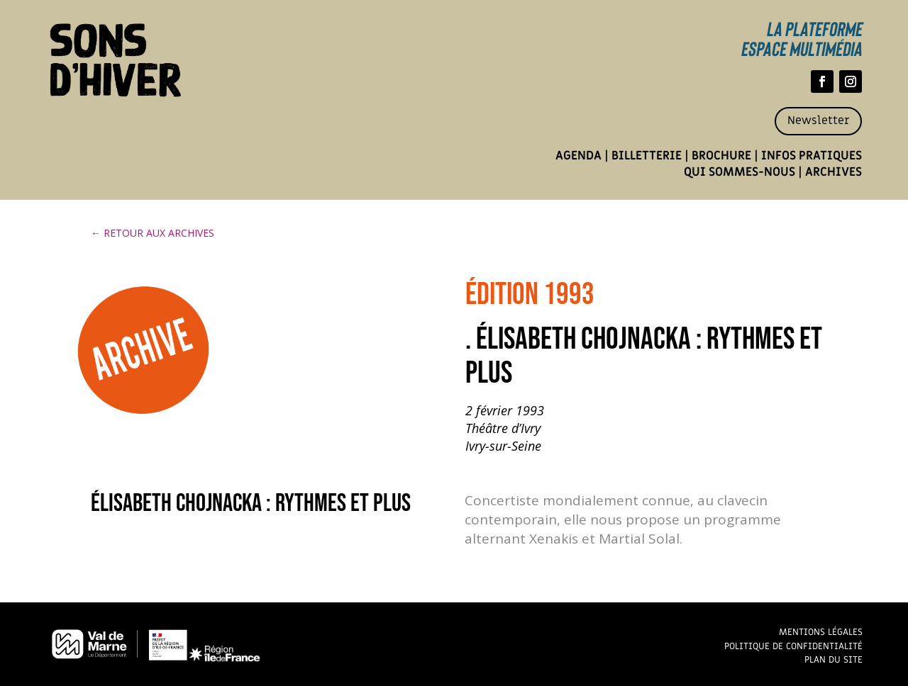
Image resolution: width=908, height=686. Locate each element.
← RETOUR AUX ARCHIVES (152, 233)
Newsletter (818, 120)
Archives (833, 172)
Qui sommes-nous (739, 172)
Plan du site (833, 659)
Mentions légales (821, 632)
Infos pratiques (811, 156)
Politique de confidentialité (793, 646)
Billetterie (646, 156)
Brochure (721, 156)
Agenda (578, 156)
